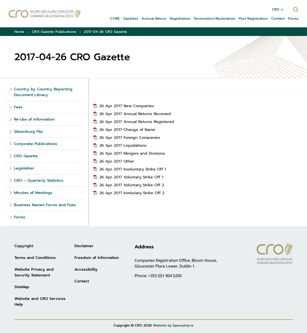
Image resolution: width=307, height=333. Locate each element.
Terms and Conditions (35, 258)
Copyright (23, 246)
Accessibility (86, 269)
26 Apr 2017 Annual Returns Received (135, 114)
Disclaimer (84, 246)
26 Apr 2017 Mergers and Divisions (132, 153)
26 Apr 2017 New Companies (126, 106)
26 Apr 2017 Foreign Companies (129, 137)
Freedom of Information (96, 258)
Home (19, 31)
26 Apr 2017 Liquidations (123, 145)
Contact (81, 281)
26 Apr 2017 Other (116, 161)
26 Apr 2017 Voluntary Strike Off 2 (131, 185)
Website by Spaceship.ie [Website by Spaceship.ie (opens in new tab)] (173, 325)
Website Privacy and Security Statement (34, 272)
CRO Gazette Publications (54, 31)
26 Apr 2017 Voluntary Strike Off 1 (131, 177)
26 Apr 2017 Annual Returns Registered (136, 122)
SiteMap (21, 287)
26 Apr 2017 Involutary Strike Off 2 (131, 193)
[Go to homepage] (45, 13)
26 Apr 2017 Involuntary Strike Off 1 (132, 169)
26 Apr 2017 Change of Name (127, 130)
